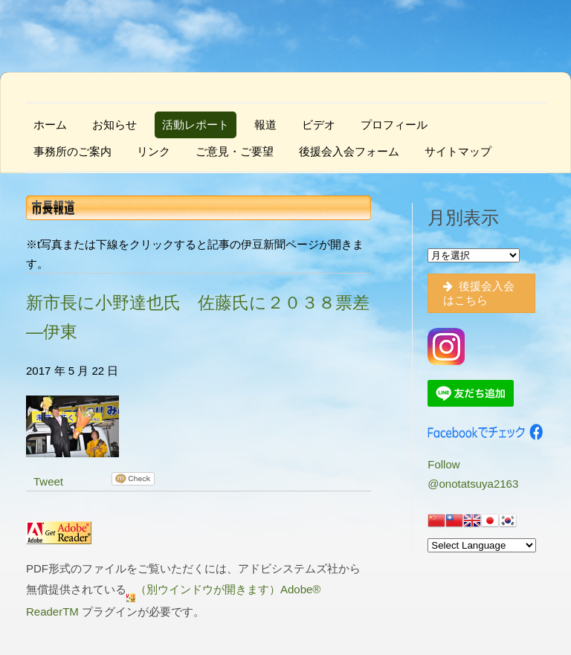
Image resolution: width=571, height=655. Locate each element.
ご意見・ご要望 (235, 151)
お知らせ (114, 124)
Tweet (48, 481)
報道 (265, 124)
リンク (153, 151)
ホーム (50, 124)
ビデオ (318, 124)
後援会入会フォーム (349, 151)
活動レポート (195, 124)
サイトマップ (458, 151)
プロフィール (394, 124)
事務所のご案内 (72, 151)
